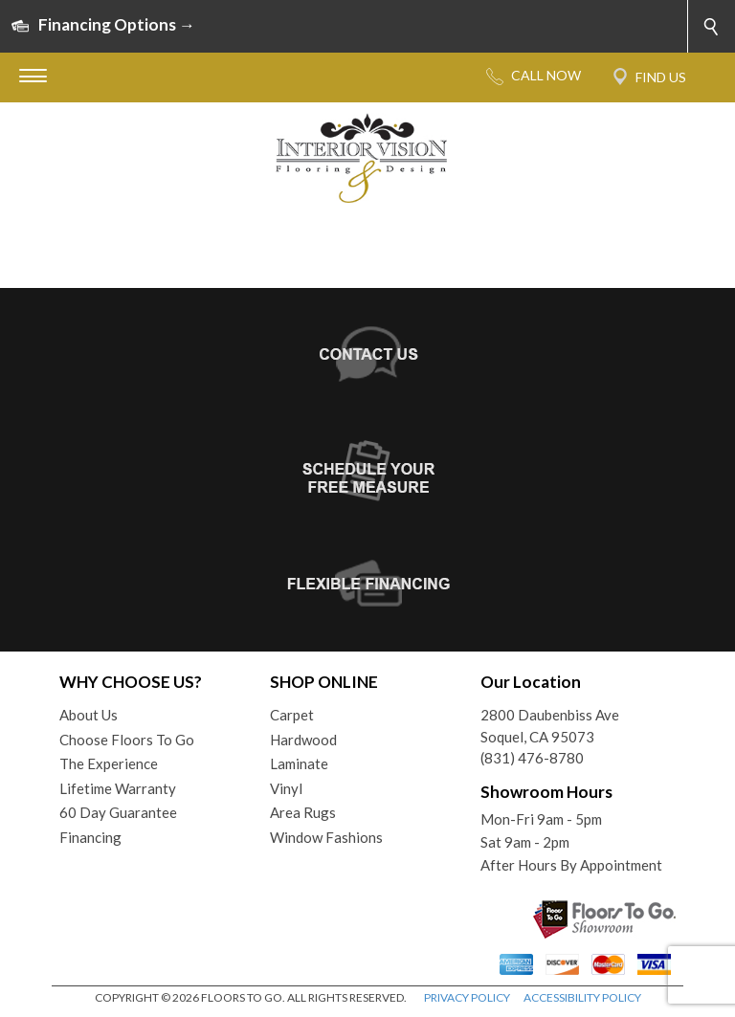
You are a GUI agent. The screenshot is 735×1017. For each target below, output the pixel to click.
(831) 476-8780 (532, 757)
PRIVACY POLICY (467, 997)
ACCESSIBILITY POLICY (582, 997)
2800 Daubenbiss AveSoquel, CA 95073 (549, 725)
